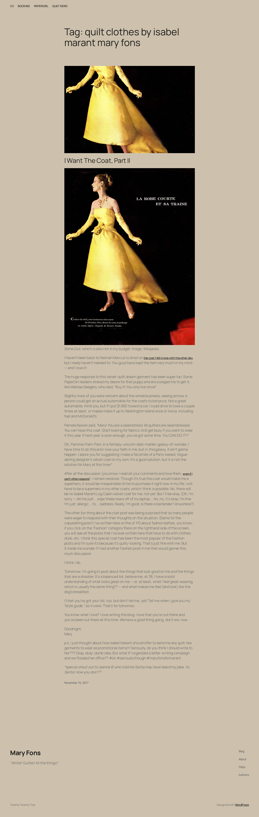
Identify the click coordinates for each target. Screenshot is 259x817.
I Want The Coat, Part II (97, 160)
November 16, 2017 (76, 683)
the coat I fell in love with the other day (168, 358)
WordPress (242, 805)
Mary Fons (25, 752)
